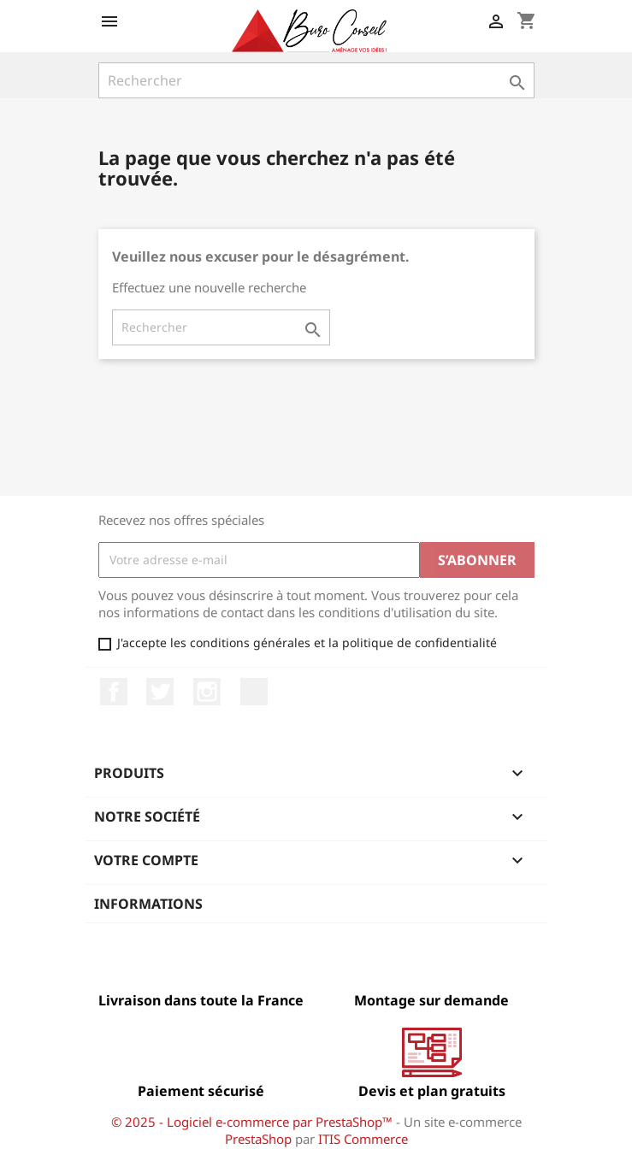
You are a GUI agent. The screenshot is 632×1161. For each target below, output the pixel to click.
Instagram (207, 691)
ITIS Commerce (363, 1138)
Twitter (160, 691)
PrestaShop (258, 1138)
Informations (148, 903)
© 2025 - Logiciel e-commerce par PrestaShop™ (253, 1121)
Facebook (113, 691)
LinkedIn (254, 691)
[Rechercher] (316, 80)
